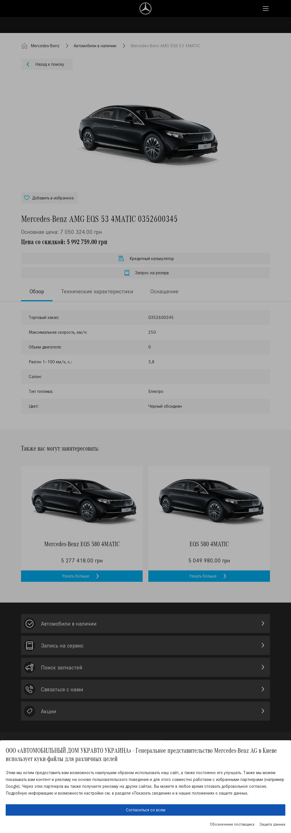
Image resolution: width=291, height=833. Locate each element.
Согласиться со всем (145, 810)
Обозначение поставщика (232, 824)
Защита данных (272, 824)
